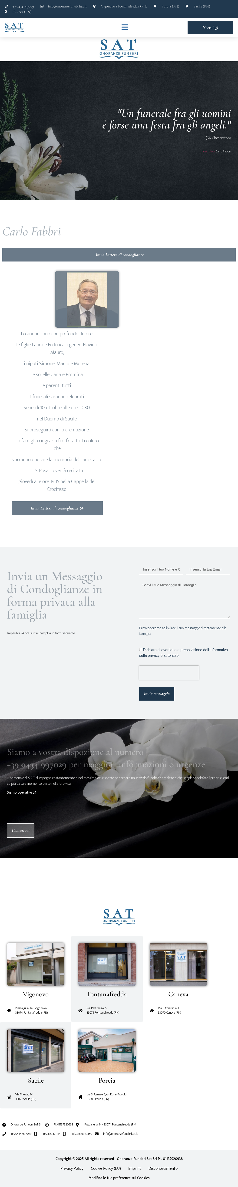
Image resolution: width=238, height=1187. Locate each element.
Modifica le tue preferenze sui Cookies (119, 1178)
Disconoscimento (163, 1169)
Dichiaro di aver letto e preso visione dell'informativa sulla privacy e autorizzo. (183, 653)
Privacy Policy (71, 1169)
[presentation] (169, 673)
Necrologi (208, 151)
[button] (14, 883)
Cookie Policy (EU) (106, 1169)
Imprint (134, 1169)
